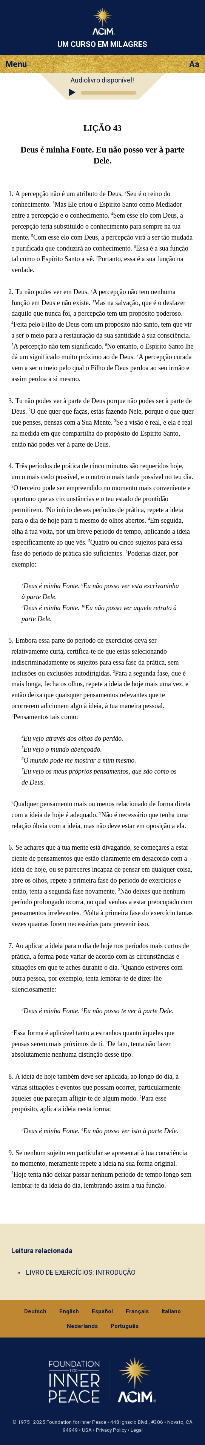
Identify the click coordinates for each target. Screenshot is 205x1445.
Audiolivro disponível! (102, 80)
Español (102, 1311)
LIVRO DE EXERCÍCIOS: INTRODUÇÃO (81, 1272)
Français (137, 1311)
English (69, 1311)
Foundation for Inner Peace (76, 1422)
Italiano (171, 1311)
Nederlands (82, 1326)
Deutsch (35, 1311)
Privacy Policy (111, 1430)
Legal (137, 1430)
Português (125, 1326)
